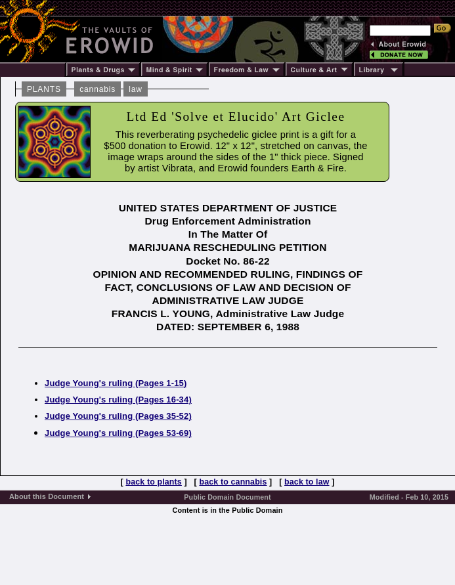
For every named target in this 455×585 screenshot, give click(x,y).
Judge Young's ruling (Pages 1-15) (116, 383)
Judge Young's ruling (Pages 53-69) (118, 433)
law (135, 89)
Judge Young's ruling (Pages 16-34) (118, 399)
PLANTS (44, 89)
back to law (307, 482)
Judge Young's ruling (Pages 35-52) (118, 416)
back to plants (153, 482)
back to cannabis (233, 482)
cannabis (97, 89)
